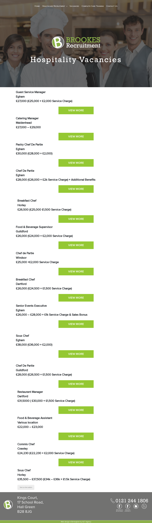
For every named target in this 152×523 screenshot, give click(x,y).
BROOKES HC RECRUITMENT (119, 510)
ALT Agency (86, 522)
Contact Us (111, 6)
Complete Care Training (93, 6)
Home (37, 6)
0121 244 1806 (132, 501)
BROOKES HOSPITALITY (128, 510)
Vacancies (74, 6)
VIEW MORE (76, 110)
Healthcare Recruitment (53, 6)
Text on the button (26, 487)
